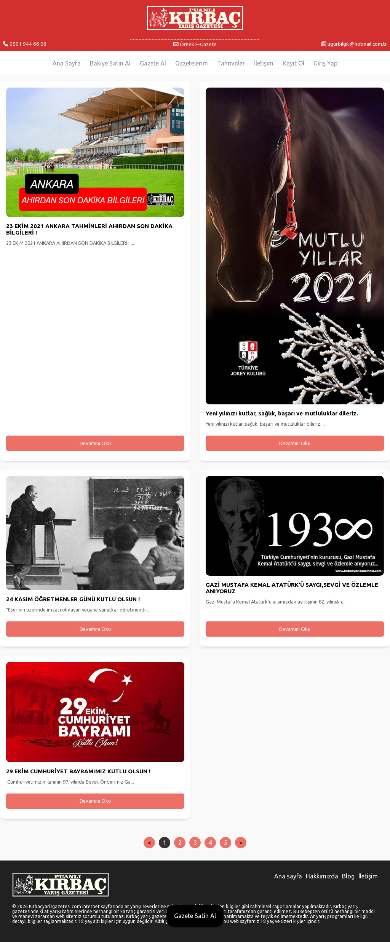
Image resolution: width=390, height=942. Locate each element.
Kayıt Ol (293, 63)
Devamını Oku (95, 443)
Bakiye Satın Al (110, 63)
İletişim (263, 63)
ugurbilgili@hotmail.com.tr (354, 44)
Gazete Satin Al (195, 915)
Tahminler (231, 63)
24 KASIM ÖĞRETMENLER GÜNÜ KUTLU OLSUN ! (73, 599)
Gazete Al (153, 63)
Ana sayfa (288, 876)
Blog (348, 876)
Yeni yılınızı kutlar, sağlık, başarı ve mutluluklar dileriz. (282, 413)
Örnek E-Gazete (195, 44)
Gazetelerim (191, 63)
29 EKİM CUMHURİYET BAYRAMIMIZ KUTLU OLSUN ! (78, 771)
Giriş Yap (325, 63)
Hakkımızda (322, 876)
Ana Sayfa (67, 63)
